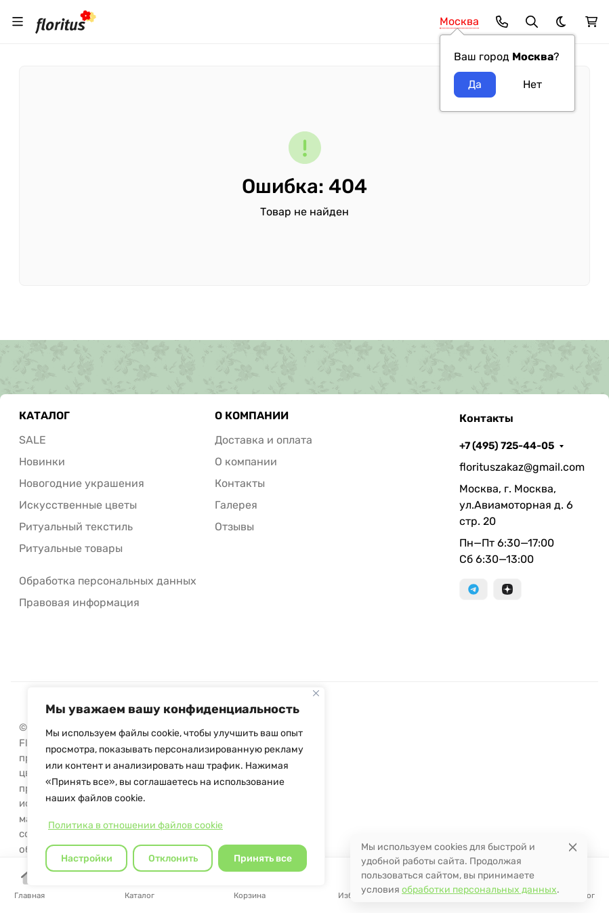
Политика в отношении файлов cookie (135, 825)
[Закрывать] (316, 693)
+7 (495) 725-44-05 (506, 446)
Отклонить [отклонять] (173, 858)
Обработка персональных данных (107, 580)
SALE (32, 439)
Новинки (42, 461)
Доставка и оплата (263, 439)
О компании (246, 461)
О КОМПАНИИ (252, 415)
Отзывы (234, 526)
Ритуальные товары (71, 548)
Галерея (236, 504)
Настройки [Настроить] (86, 858)
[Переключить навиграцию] (17, 22)
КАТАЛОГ (44, 415)
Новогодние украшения (81, 483)
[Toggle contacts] (502, 22)
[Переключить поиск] (532, 22)
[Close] (572, 847)
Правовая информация (79, 602)
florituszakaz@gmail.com (522, 467)
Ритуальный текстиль (76, 526)
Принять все (263, 858)
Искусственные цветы (78, 504)
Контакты (240, 483)
